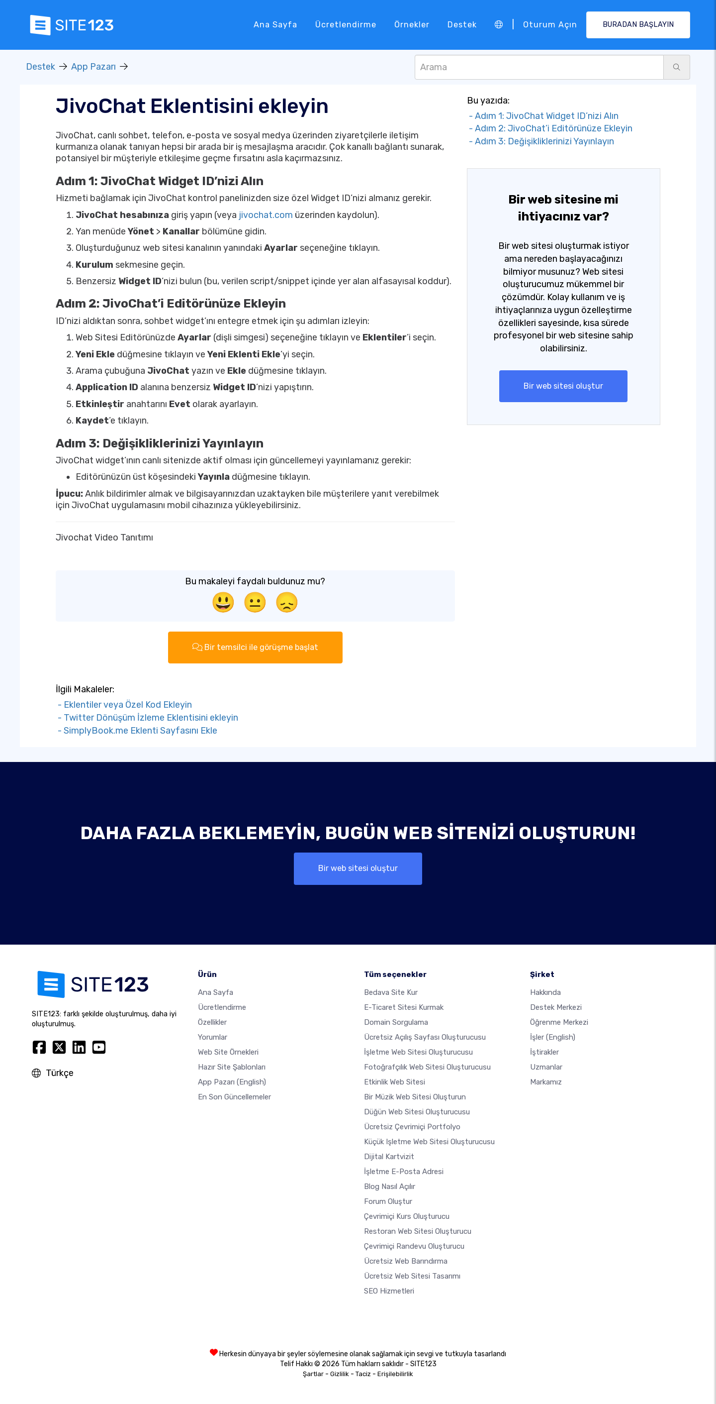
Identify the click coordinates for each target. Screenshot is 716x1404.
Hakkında (545, 992)
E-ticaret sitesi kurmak (404, 1007)
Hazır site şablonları (232, 1067)
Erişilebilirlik (395, 1374)
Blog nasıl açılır (389, 1186)
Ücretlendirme (345, 24)
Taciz (363, 1374)
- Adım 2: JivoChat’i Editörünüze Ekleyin (549, 128)
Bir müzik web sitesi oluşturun (415, 1096)
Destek (462, 24)
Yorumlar (212, 1037)
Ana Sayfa (275, 24)
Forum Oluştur (388, 1201)
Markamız (546, 1082)
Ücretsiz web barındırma (406, 1261)
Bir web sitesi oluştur (563, 386)
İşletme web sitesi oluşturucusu (418, 1052)
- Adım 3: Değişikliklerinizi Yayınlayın (540, 141)
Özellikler (212, 1022)
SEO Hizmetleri (389, 1291)
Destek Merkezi (556, 1007)
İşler (552, 1037)
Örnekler (412, 24)
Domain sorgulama (396, 1022)
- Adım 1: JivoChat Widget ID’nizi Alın (543, 115)
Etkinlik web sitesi (394, 1082)
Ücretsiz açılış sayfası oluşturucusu (425, 1037)
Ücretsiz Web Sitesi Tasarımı (412, 1276)
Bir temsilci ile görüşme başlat (255, 647)
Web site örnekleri (228, 1052)
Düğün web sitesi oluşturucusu (417, 1111)
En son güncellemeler (234, 1096)
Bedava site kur (391, 992)
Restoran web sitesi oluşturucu (417, 1231)
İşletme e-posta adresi (404, 1171)
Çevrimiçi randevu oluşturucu (414, 1246)
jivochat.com (266, 215)
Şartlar (313, 1374)
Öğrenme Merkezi (559, 1022)
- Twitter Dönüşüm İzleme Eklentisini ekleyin (147, 717)
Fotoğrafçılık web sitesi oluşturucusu (427, 1067)
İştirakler (544, 1052)
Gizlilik (339, 1374)
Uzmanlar (546, 1067)
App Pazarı (93, 66)
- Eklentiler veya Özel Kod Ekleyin (124, 704)
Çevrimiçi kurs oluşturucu (406, 1216)
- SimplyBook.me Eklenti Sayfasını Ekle (136, 730)
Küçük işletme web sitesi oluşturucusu (429, 1141)
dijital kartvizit (389, 1156)
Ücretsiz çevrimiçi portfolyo (412, 1126)
